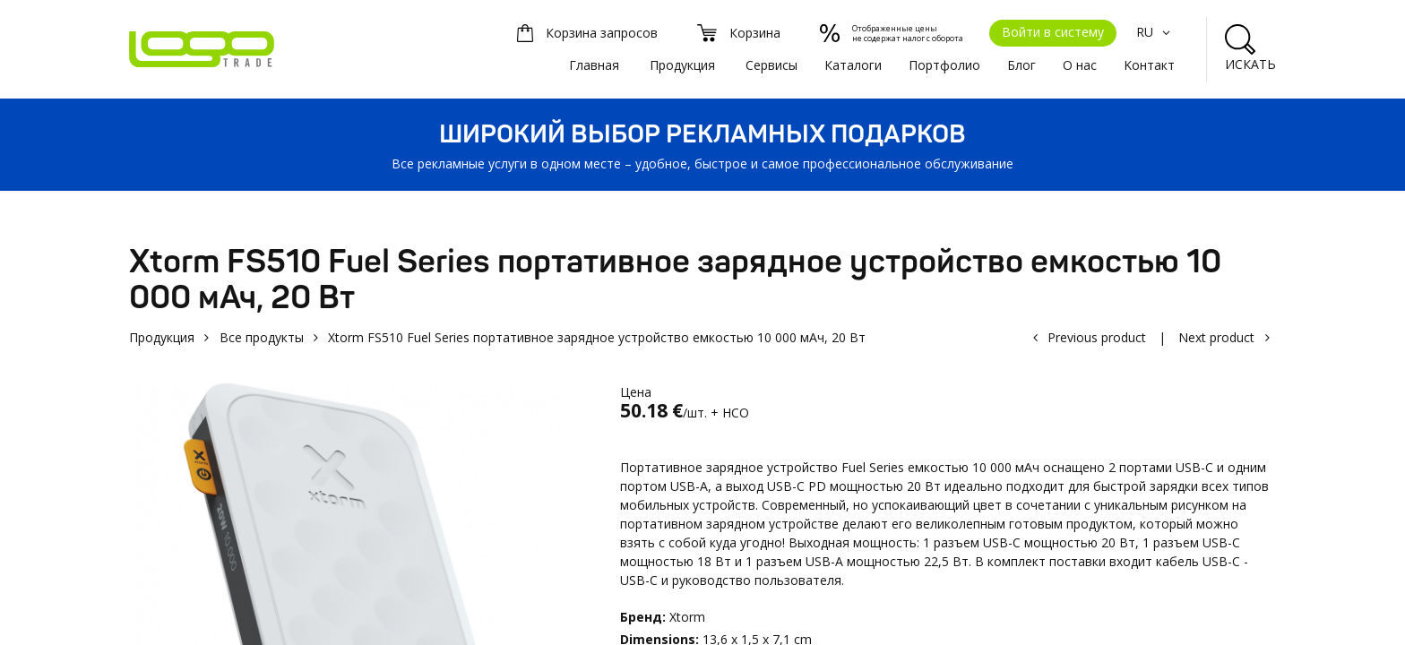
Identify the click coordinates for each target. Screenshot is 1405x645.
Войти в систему (1053, 31)
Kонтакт (1149, 64)
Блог (1021, 64)
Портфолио (944, 64)
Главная (594, 64)
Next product (1216, 337)
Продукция (682, 64)
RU (1155, 31)
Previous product (1096, 337)
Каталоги (853, 64)
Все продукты (262, 337)
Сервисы (771, 64)
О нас (1080, 64)
